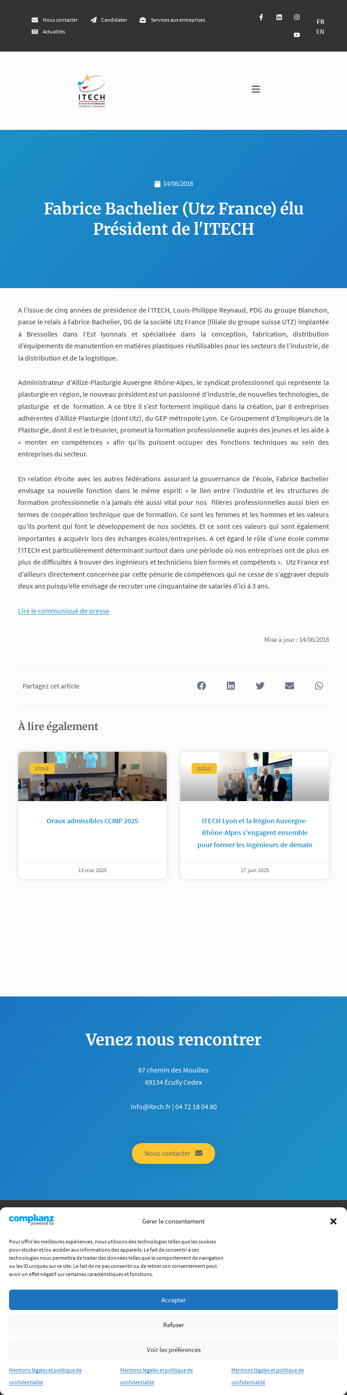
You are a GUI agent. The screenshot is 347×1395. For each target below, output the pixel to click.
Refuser (173, 1324)
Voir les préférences (174, 1349)
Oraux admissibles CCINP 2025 (92, 820)
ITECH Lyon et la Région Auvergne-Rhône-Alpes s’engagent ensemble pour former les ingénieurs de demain (254, 832)
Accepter (173, 1299)
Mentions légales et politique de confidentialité (45, 1376)
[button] (333, 1221)
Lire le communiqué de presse (63, 610)
